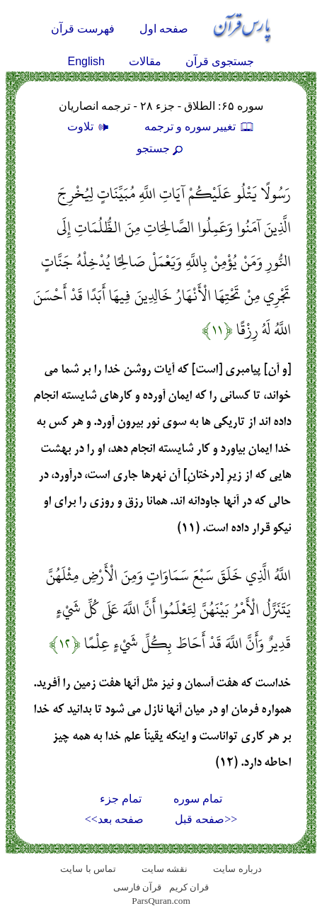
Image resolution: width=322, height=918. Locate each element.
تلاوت (90, 126)
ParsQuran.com (161, 900)
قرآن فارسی (137, 887)
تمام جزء (121, 799)
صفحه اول (163, 29)
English (86, 61)
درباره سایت (237, 868)
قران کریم (189, 887)
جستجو (161, 148)
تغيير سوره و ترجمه (199, 126)
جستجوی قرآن (219, 61)
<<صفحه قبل (206, 819)
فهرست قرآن (83, 29)
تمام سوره (197, 799)
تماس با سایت (88, 868)
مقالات (145, 61)
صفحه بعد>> (114, 819)
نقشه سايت (165, 868)
